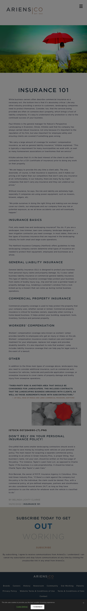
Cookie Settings (22, 607)
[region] (43, 605)
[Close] (83, 602)
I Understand (37, 607)
